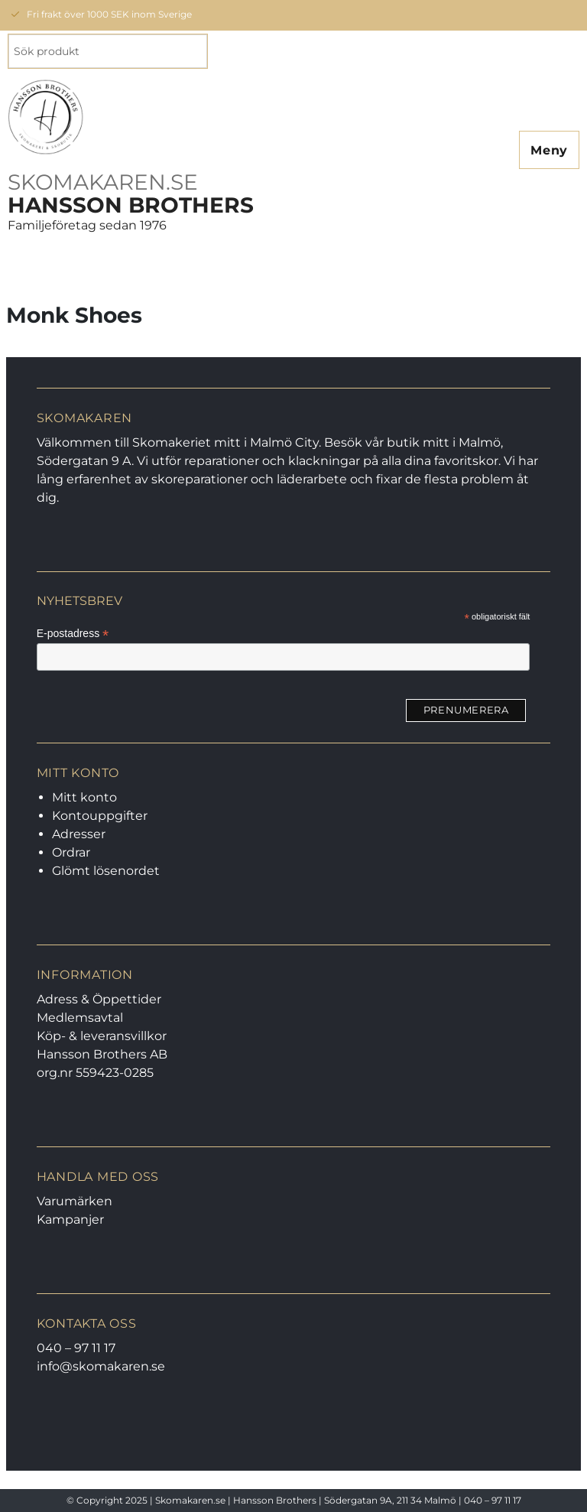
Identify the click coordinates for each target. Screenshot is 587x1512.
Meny (549, 150)
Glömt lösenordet (106, 870)
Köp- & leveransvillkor (102, 1036)
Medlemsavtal (80, 1017)
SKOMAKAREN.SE (103, 182)
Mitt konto (84, 797)
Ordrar (71, 852)
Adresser (78, 834)
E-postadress (73, 633)
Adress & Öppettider (99, 999)
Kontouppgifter (100, 815)
